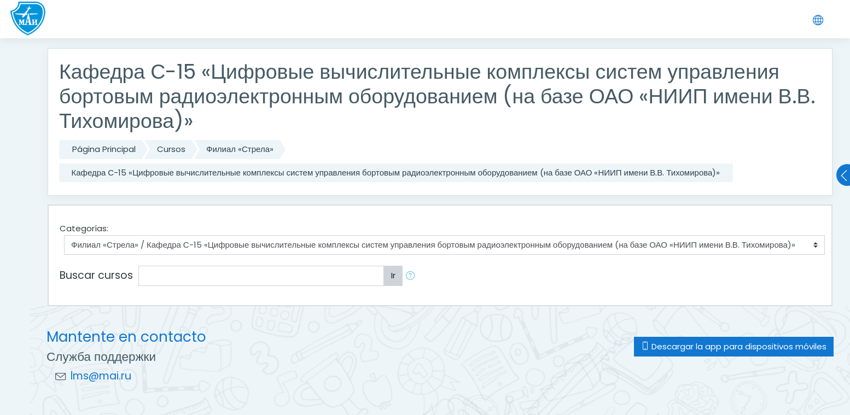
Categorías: (84, 228)
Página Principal (104, 149)
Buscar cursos (96, 275)
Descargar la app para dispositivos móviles (733, 346)
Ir (393, 275)
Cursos (171, 149)
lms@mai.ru (101, 376)
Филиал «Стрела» (239, 149)
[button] (412, 276)
